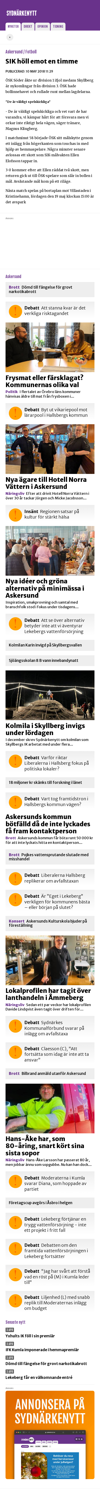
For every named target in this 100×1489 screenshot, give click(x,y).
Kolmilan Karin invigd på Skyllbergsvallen (45, 645)
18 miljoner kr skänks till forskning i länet (45, 783)
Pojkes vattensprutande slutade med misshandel (49, 857)
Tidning (58, 26)
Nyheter (13, 26)
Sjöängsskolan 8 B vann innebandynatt (43, 661)
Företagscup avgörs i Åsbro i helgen (40, 1203)
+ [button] (10, 37)
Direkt (28, 26)
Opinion (42, 26)
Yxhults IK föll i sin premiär (30, 1336)
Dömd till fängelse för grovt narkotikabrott (40, 289)
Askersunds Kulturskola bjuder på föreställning (48, 923)
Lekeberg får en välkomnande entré (39, 1377)
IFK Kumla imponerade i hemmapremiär (42, 1350)
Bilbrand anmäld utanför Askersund (47, 1074)
